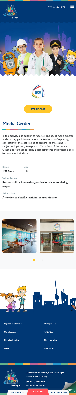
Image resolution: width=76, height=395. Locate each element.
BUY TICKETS (38, 109)
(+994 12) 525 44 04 (55, 7)
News (6, 348)
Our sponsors (50, 324)
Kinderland (11, 10)
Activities (48, 332)
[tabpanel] (19, 236)
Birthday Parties (11, 340)
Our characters (11, 332)
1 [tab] (34, 260)
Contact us (49, 348)
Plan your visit (50, 340)
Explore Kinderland (12, 324)
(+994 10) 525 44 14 (35, 385)
